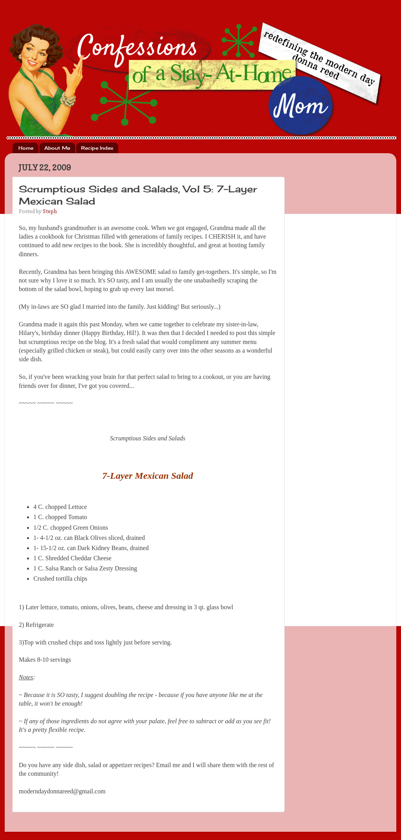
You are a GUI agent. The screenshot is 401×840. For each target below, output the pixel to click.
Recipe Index (97, 148)
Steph (50, 211)
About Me (57, 148)
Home (25, 148)
